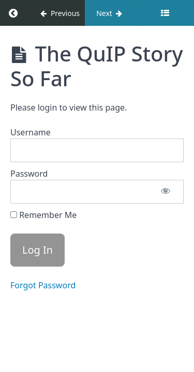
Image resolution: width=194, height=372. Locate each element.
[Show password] (165, 192)
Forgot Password (43, 285)
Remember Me (43, 215)
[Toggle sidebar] (165, 13)
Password (29, 173)
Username (30, 132)
